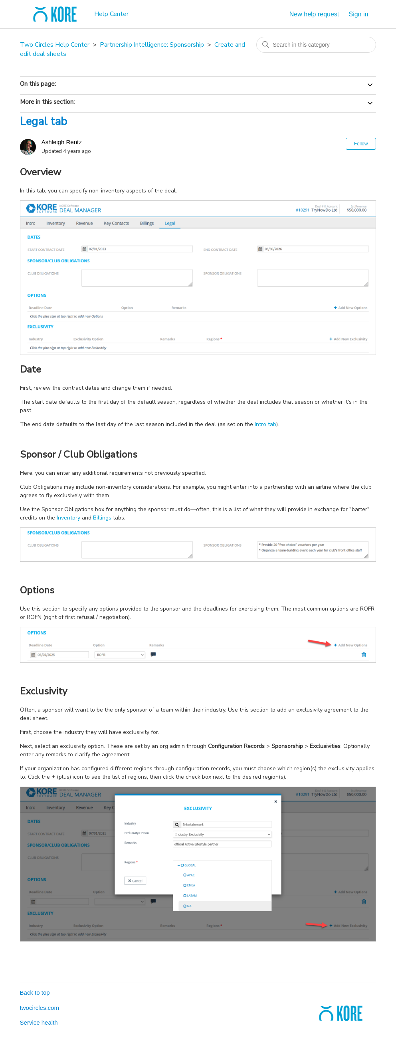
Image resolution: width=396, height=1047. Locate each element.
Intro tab (265, 424)
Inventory (68, 518)
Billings (102, 518)
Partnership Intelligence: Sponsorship (152, 44)
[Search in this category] (316, 45)
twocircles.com (39, 1007)
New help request (314, 14)
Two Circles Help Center (54, 44)
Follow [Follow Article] (361, 144)
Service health (39, 1022)
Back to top (35, 992)
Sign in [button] (358, 14)
